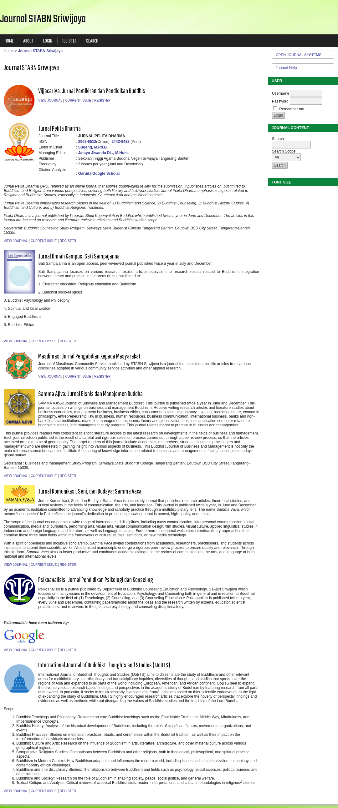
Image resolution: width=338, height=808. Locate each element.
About (28, 40)
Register (69, 40)
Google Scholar (106, 173)
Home (9, 40)
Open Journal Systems (298, 55)
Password (280, 101)
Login (47, 40)
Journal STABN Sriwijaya (40, 51)
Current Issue (78, 100)
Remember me (291, 109)
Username (280, 93)
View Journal (50, 100)
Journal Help (286, 68)
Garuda (84, 173)
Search (92, 40)
